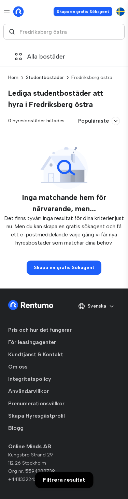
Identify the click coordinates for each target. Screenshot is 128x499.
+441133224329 (25, 479)
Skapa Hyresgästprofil (36, 415)
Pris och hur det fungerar (40, 330)
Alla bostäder (40, 56)
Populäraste (99, 121)
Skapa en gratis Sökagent (83, 11)
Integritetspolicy (29, 379)
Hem (13, 77)
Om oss (18, 366)
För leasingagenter (32, 342)
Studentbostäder (45, 77)
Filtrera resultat (64, 480)
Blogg (16, 428)
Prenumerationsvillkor (36, 403)
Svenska (96, 306)
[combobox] (64, 31)
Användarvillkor (28, 391)
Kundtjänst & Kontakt (35, 354)
